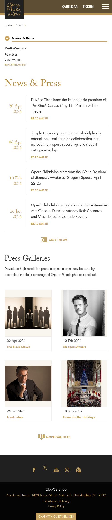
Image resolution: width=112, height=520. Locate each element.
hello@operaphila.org (56, 501)
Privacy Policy (56, 506)
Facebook (34, 470)
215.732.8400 (56, 489)
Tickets (88, 7)
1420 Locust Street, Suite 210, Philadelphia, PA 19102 (56, 495)
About (19, 25)
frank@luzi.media (15, 65)
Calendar (70, 7)
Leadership (15, 417)
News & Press (23, 38)
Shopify (78, 470)
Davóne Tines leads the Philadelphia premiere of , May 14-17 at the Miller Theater (68, 105)
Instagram (67, 470)
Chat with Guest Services (56, 516)
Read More (39, 118)
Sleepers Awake (74, 347)
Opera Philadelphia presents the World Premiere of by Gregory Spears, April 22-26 (68, 177)
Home (8, 25)
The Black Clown (18, 347)
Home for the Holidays (79, 417)
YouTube (56, 470)
